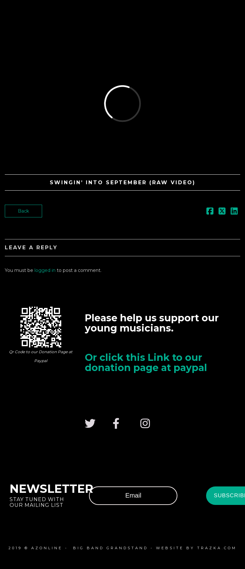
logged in (45, 270)
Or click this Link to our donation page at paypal (146, 363)
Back (23, 211)
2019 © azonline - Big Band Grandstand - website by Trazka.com (123, 548)
